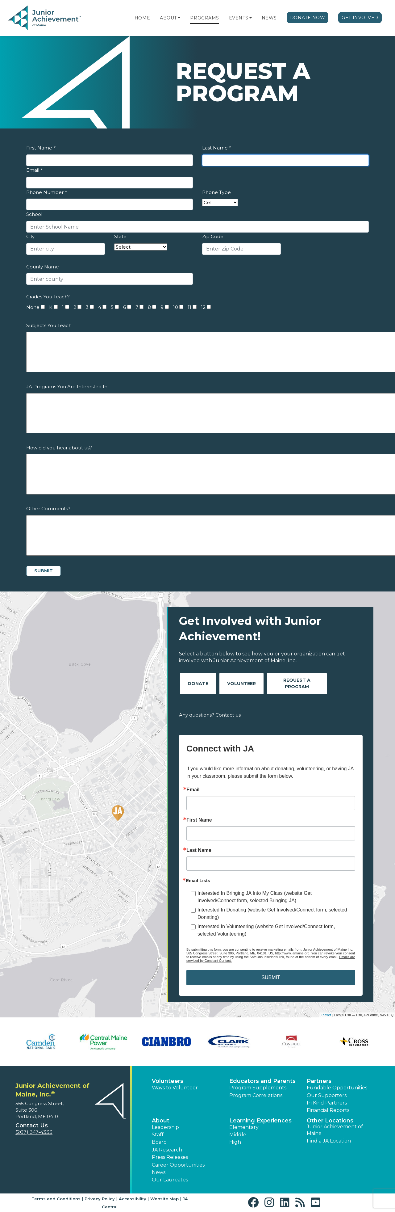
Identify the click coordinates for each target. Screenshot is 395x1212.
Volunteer (241, 683)
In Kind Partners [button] (327, 1103)
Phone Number (46, 192)
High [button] (235, 1142)
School (34, 214)
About (168, 18)
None (33, 307)
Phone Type (216, 192)
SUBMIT (270, 977)
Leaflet (326, 1015)
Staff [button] (158, 1135)
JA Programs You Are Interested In (66, 386)
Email (34, 170)
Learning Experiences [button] (260, 1120)
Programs (204, 18)
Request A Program (296, 683)
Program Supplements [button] (257, 1088)
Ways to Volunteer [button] (175, 1088)
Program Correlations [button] (255, 1095)
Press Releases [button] (170, 1157)
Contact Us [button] (31, 1125)
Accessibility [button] (132, 1198)
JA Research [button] (167, 1150)
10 (175, 307)
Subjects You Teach (49, 325)
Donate (198, 683)
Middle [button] (237, 1135)
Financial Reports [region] (328, 1110)
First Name (40, 148)
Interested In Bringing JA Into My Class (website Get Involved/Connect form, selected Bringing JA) (255, 896)
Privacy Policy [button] (100, 1198)
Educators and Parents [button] (262, 1081)
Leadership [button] (165, 1127)
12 (203, 307)
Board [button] (159, 1142)
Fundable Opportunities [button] (337, 1088)
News (269, 18)
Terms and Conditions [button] (56, 1198)
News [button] (158, 1172)
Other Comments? (48, 508)
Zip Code (212, 236)
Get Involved (360, 17)
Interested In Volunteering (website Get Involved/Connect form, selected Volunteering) (266, 930)
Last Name (216, 148)
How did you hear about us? (59, 448)
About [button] (160, 1120)
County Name (42, 267)
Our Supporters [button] (327, 1095)
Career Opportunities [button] (178, 1165)
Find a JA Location (329, 1141)
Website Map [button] (164, 1198)
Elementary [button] (244, 1127)
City (30, 236)
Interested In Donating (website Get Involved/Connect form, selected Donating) (272, 913)
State (120, 236)
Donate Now (307, 17)
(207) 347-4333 (33, 1132)
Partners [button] (319, 1081)
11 (189, 307)
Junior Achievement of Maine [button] (335, 1130)
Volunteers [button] (167, 1081)
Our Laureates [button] (170, 1180)
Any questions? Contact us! (210, 715)
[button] (179, 18)
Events (238, 18)
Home (142, 18)
